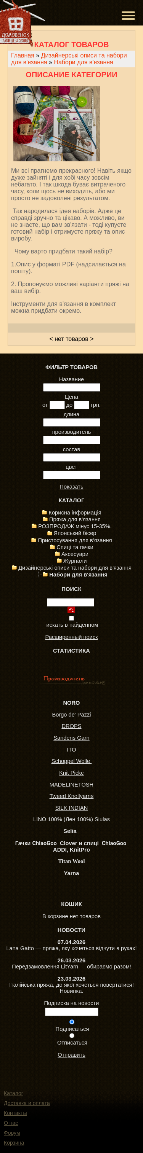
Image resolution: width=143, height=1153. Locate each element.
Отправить (71, 1055)
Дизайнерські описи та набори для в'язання (75, 568)
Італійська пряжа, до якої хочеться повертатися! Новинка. (71, 988)
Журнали (75, 561)
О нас (11, 1123)
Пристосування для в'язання (75, 540)
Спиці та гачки (74, 547)
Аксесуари (74, 554)
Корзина (14, 1143)
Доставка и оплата (27, 1103)
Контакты (15, 1113)
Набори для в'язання (83, 62)
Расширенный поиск (71, 637)
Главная (22, 55)
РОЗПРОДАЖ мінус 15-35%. (75, 526)
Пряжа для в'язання (75, 519)
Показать (71, 487)
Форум (12, 1133)
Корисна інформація (74, 513)
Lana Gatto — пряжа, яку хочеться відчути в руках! (71, 948)
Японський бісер (75, 533)
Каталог (13, 1093)
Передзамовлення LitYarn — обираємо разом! (71, 966)
